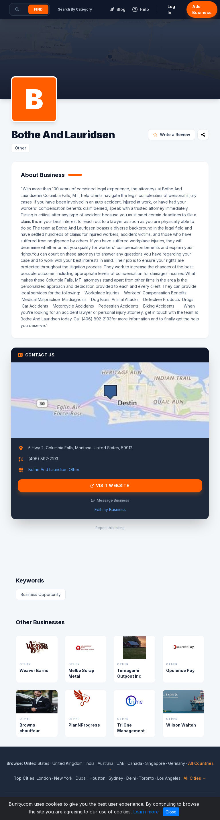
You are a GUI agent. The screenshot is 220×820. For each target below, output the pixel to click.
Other (20, 147)
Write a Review (171, 134)
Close (171, 811)
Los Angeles (168, 778)
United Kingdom (67, 763)
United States (36, 763)
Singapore (155, 763)
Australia (105, 763)
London (44, 778)
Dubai (81, 778)
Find (38, 9)
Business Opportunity (41, 594)
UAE (120, 763)
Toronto (146, 778)
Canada (134, 763)
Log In (171, 9)
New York (63, 778)
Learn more (146, 812)
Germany (176, 763)
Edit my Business (110, 509)
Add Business (202, 9)
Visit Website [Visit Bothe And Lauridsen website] (110, 485)
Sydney (116, 778)
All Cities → (195, 778)
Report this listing (110, 528)
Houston (97, 778)
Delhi (131, 778)
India (90, 763)
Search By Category (75, 9)
